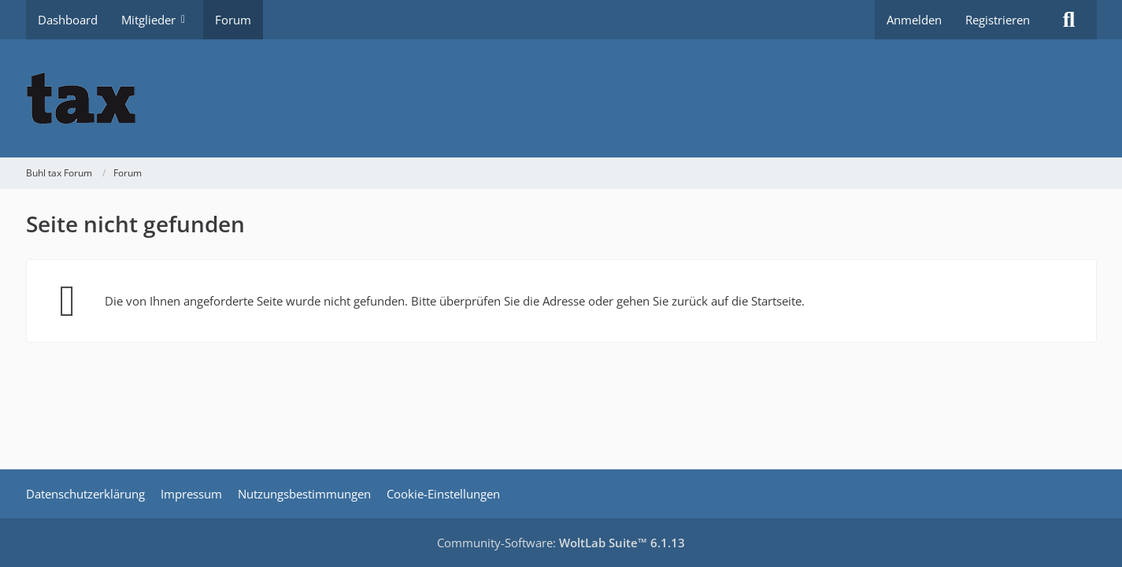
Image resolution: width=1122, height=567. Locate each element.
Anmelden (914, 20)
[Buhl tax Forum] (561, 98)
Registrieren (997, 20)
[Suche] (1069, 19)
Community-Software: (561, 542)
